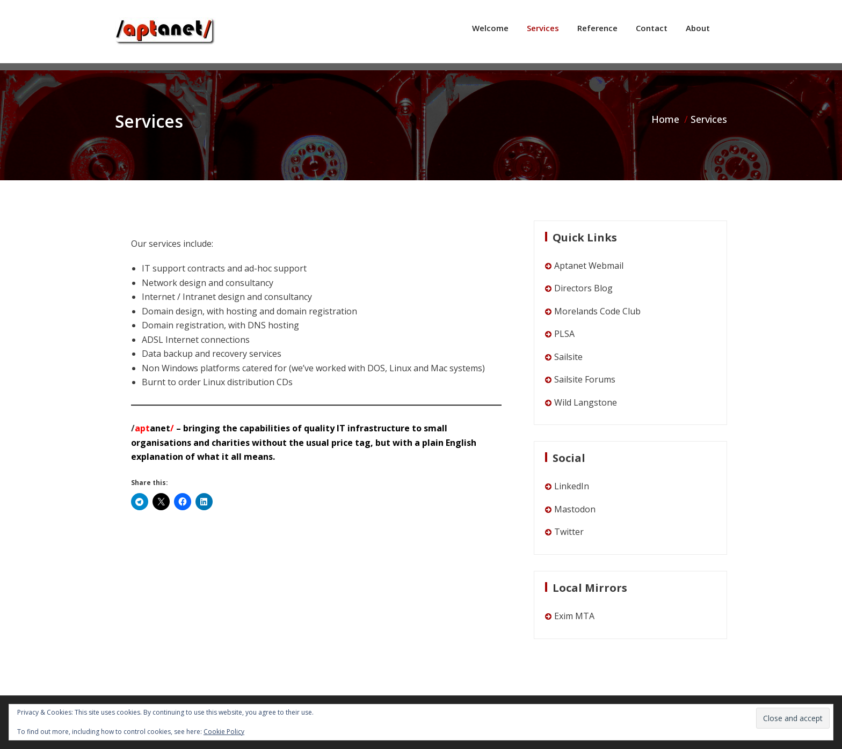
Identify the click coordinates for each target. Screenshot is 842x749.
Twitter (569, 532)
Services (543, 28)
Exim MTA (574, 616)
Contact (651, 28)
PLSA (564, 334)
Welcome (490, 28)
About (698, 28)
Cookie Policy (224, 731)
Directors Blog (583, 288)
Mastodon (575, 509)
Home (665, 119)
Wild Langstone (585, 402)
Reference (597, 28)
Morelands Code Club (597, 311)
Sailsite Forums (584, 379)
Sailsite (568, 357)
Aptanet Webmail (588, 265)
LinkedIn (571, 486)
